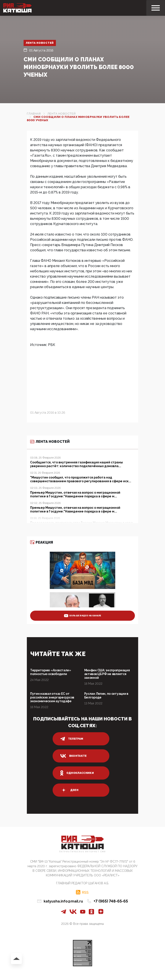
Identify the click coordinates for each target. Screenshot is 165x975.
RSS (85, 892)
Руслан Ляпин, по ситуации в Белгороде (106, 695)
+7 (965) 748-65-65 (111, 901)
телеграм (71, 739)
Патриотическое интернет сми (82, 852)
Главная (34, 113)
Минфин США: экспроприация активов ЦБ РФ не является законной (107, 673)
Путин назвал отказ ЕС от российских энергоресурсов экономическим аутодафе (52, 697)
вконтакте (73, 756)
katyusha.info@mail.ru (63, 901)
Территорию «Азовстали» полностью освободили (50, 672)
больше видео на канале (82, 615)
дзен (69, 790)
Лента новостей (40, 42)
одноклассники (77, 773)
